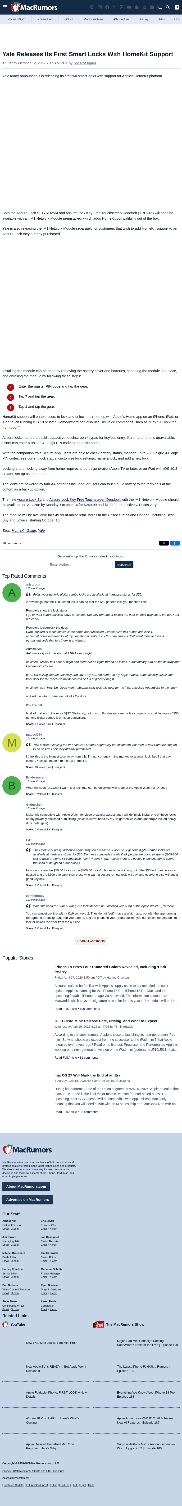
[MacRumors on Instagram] (99, 7)
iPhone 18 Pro (16, 19)
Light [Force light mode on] (83, 1485)
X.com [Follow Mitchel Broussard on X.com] (15, 1259)
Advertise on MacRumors (27, 1198)
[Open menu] (5, 7)
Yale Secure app (48, 453)
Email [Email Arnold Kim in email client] (5, 1227)
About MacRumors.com (26, 1185)
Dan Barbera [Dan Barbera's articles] (10, 1284)
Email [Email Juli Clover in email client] (5, 1243)
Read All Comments (91, 941)
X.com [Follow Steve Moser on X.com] (15, 1307)
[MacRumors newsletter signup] (152, 7)
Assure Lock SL (29, 499)
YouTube (17, 1323)
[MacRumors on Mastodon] (121, 7)
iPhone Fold (45, 19)
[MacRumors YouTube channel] (129, 7)
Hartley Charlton (118, 977)
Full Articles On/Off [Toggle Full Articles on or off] (37, 1485)
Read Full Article (66, 1009)
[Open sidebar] (177, 7)
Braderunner (35, 777)
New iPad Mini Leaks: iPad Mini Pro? (51, 1341)
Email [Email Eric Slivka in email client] (44, 1227)
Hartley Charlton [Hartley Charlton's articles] (12, 1268)
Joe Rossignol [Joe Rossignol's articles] (50, 1235)
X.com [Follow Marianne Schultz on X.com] (53, 1275)
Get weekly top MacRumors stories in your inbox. (91, 556)
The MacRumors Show (125, 1323)
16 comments (11, 543)
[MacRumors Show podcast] (92, 7)
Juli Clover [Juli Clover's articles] (9, 1235)
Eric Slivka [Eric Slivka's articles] (47, 1219)
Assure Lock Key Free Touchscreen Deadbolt (85, 499)
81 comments (89, 1057)
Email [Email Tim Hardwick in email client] (44, 1259)
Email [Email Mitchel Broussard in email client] (5, 1259)
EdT (29, 840)
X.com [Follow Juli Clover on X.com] (15, 1243)
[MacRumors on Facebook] (107, 7)
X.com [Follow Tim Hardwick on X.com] (53, 1259)
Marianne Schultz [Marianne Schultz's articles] (51, 1268)
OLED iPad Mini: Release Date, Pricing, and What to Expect (111, 1021)
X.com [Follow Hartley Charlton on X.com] (15, 1275)
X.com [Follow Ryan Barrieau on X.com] (53, 1291)
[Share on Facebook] (175, 543)
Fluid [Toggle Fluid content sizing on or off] (54, 1485)
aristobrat (33, 584)
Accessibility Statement (15, 1477)
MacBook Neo (93, 19)
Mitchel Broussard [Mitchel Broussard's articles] (13, 1251)
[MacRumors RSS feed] (144, 7)
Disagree (59, 724)
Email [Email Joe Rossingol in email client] (44, 1243)
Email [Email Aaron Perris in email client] (44, 1307)
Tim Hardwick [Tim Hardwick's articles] (49, 1251)
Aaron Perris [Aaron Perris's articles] (49, 1300)
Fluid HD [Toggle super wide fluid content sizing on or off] (64, 1485)
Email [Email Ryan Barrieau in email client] (44, 1291)
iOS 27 (68, 19)
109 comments (90, 1009)
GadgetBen (34, 804)
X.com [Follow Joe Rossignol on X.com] (53, 1243)
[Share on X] (164, 543)
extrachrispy (35, 896)
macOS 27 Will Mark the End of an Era (91, 1075)
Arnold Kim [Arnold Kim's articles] (9, 1219)
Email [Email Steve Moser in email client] (5, 1307)
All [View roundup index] (176, 19)
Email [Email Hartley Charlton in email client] (5, 1275)
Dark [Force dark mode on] (91, 1485)
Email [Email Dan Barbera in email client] (5, 1291)
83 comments (89, 1112)
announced (28, 76)
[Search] (169, 7)
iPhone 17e (121, 19)
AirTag (143, 19)
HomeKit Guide (24, 530)
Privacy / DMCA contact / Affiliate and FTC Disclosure (33, 1471)
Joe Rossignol (84, 63)
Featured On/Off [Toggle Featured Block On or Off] (13, 1485)
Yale (41, 530)
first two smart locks (80, 76)
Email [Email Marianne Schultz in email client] (44, 1275)
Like (49, 724)
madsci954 (34, 734)
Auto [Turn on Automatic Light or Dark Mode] (75, 1485)
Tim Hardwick (123, 1026)
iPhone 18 (166, 19)
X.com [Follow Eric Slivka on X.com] (53, 1227)
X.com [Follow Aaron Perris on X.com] (53, 1307)
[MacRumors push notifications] (136, 7)
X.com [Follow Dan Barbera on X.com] (15, 1291)
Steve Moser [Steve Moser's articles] (10, 1300)
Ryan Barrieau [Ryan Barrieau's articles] (50, 1284)
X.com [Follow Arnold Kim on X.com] (15, 1227)
